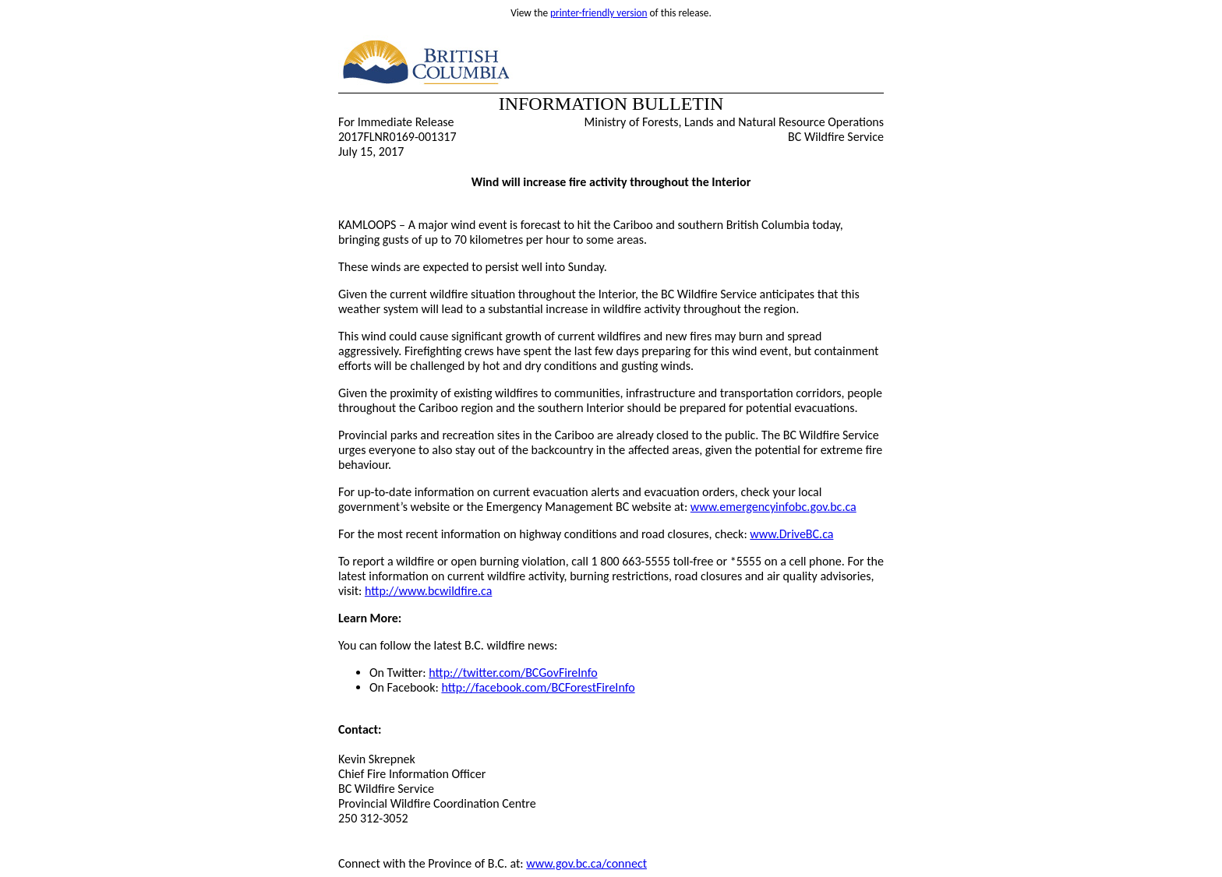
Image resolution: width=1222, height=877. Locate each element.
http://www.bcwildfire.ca (428, 590)
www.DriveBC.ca (791, 534)
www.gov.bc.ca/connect (586, 863)
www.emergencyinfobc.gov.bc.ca (773, 506)
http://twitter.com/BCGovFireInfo (513, 672)
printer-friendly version (599, 12)
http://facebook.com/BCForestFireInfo (537, 687)
